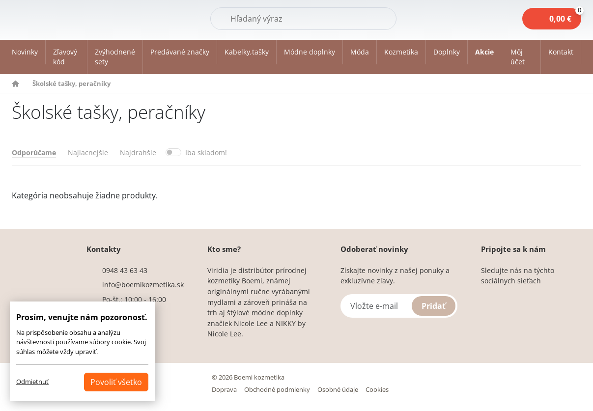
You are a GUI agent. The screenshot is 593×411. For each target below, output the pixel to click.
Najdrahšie (138, 152)
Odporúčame (34, 152)
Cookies (377, 389)
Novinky (25, 51)
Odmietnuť (32, 381)
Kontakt (560, 51)
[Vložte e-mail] (398, 306)
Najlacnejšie (88, 152)
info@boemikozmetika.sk (143, 284)
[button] (522, 57)
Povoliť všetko (116, 382)
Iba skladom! (206, 152)
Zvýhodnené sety (115, 56)
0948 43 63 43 (124, 270)
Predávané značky (179, 51)
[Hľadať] (303, 18)
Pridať (434, 306)
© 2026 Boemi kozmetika (248, 377)
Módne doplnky (309, 51)
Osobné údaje (337, 389)
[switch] (173, 152)
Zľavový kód (65, 56)
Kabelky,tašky (247, 51)
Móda (359, 51)
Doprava (224, 389)
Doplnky (446, 51)
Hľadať (371, 18)
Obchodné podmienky (277, 389)
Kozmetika (401, 51)
